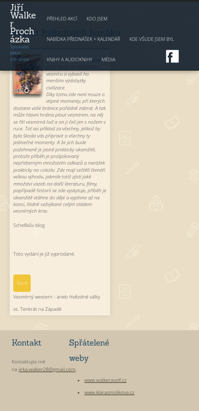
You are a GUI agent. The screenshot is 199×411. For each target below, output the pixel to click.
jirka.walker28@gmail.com (46, 369)
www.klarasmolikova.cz (109, 392)
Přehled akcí (62, 18)
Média (108, 59)
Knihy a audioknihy (69, 59)
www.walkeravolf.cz (105, 380)
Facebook (172, 56)
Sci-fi (22, 283)
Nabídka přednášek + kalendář (83, 39)
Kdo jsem (96, 18)
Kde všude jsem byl (151, 39)
